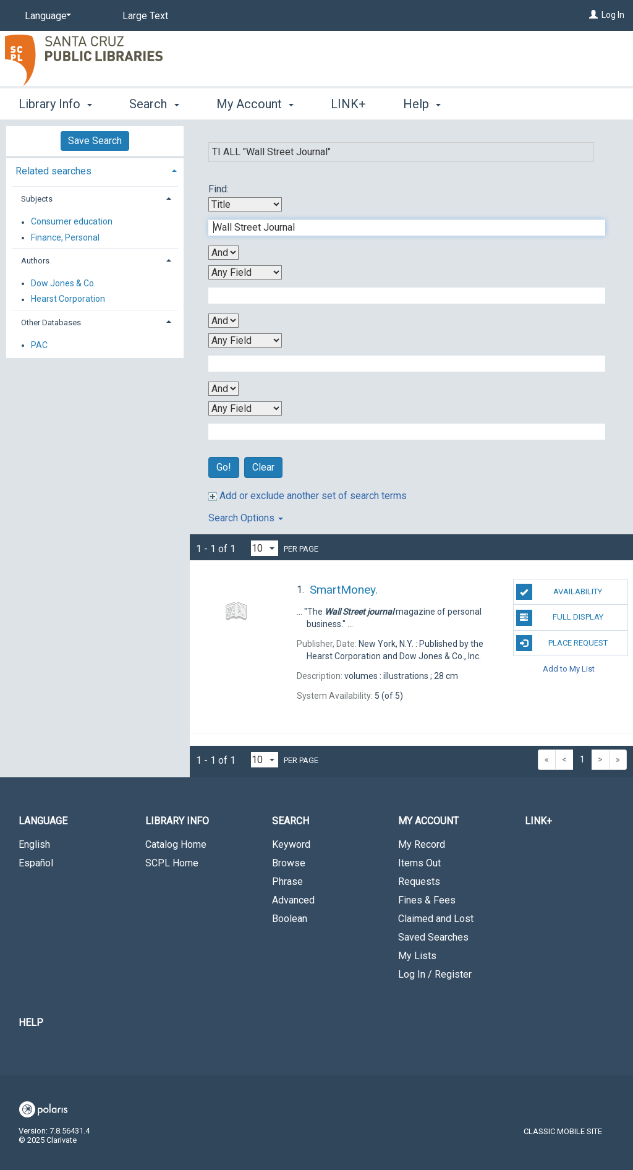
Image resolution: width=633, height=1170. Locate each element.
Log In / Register (435, 974)
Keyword (291, 844)
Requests (419, 881)
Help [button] (422, 103)
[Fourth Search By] (245, 408)
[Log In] (593, 15)
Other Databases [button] (51, 322)
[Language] (46, 16)
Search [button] (154, 103)
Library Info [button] (55, 103)
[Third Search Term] (400, 363)
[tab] (95, 170)
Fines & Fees (427, 900)
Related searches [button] (53, 171)
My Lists (417, 956)
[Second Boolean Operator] (223, 321)
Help (31, 1022)
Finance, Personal (65, 237)
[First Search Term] (400, 227)
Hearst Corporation (68, 299)
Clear (263, 467)
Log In (612, 15)
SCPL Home (171, 863)
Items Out (419, 863)
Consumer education (72, 222)
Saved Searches (433, 937)
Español (36, 863)
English (34, 844)
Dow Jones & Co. (63, 283)
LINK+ (348, 103)
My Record (421, 844)
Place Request (562, 643)
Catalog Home (175, 844)
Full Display (559, 618)
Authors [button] (35, 260)
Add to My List (569, 668)
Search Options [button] (245, 518)
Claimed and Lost (436, 918)
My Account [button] (255, 103)
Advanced (293, 900)
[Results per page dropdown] (264, 548)
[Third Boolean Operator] (223, 389)
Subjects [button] (37, 198)
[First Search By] (245, 204)
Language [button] (43, 821)
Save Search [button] (95, 141)
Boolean (289, 918)
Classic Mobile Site (563, 1131)
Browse (288, 863)
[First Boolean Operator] (223, 253)
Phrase (287, 881)
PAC (39, 345)
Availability (559, 592)
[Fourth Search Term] (400, 431)
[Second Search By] (245, 272)
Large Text (145, 16)
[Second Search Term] (400, 295)
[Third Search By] (245, 340)
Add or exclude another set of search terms (307, 496)
